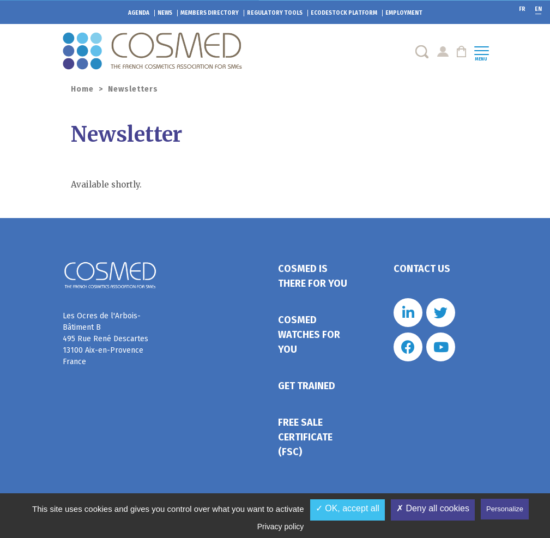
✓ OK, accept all (347, 508)
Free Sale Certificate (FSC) (305, 437)
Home (82, 89)
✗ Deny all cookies (432, 508)
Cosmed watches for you (309, 334)
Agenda (138, 13)
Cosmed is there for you (312, 276)
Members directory (209, 13)
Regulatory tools (275, 13)
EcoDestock (344, 13)
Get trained (306, 386)
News (165, 13)
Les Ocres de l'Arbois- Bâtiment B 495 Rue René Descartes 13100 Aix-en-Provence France (105, 338)
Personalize (504, 509)
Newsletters (133, 89)
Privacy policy (280, 526)
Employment (403, 13)
